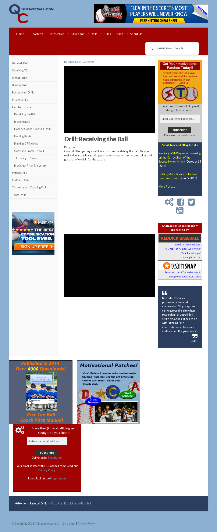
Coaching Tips (21, 70)
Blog (120, 34)
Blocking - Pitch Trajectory (30, 165)
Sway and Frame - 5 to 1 (29, 151)
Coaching (37, 34)
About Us (136, 34)
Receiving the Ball (25, 114)
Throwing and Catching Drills (30, 187)
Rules (107, 34)
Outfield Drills (20, 180)
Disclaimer (69, 523)
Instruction (56, 34)
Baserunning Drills (23, 92)
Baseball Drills (20, 63)
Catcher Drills (21, 107)
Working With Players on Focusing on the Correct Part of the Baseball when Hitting (180, 157)
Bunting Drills (20, 85)
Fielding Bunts (22, 136)
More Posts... (167, 186)
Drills (94, 34)
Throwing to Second (26, 158)
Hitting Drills (19, 77)
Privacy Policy (46, 470)
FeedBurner (188, 135)
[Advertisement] (33, 282)
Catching (88, 61)
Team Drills (19, 194)
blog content (58, 478)
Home (20, 34)
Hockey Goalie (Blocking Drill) (32, 129)
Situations (77, 34)
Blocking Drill (22, 121)
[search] (171, 48)
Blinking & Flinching (26, 143)
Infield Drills (19, 172)
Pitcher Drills (20, 99)
